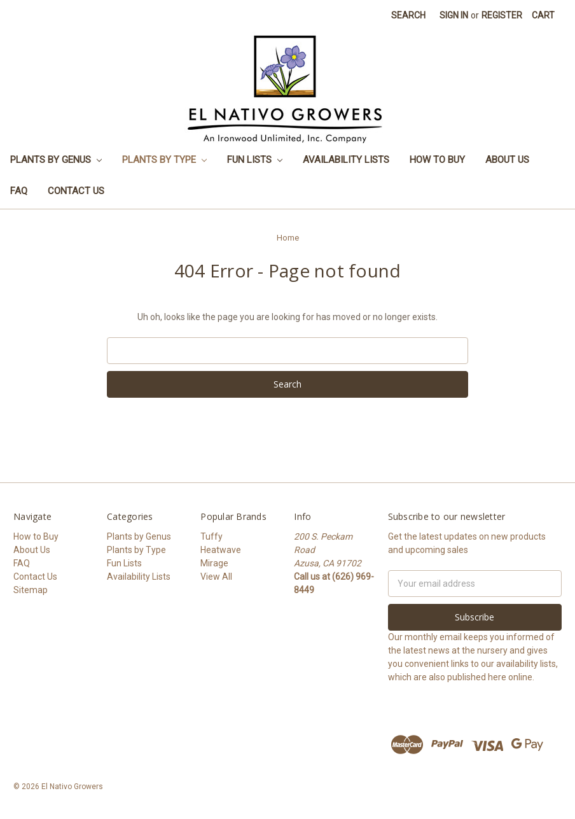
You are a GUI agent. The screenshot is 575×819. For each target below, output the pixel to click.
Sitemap (30, 590)
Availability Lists (346, 159)
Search (408, 15)
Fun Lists (254, 159)
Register (501, 15)
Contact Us (76, 191)
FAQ (18, 191)
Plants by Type (164, 159)
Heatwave (220, 550)
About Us (507, 159)
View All (216, 576)
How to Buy (437, 159)
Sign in (454, 15)
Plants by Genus (56, 159)
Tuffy (211, 536)
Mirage (214, 563)
